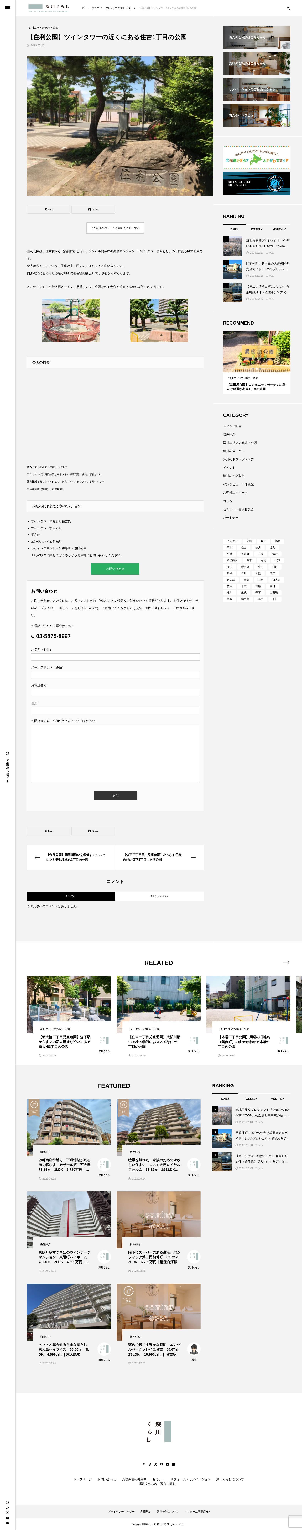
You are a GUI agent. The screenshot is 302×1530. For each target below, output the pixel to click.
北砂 (277, 560)
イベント (229, 467)
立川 (244, 573)
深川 (229, 592)
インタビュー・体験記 (238, 484)
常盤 (258, 573)
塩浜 (272, 547)
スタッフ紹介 (232, 426)
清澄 (275, 553)
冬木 (249, 560)
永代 (244, 592)
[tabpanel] (256, 362)
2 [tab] (257, 369)
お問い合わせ (115, 568)
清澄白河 (232, 560)
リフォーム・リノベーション (190, 1479)
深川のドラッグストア (238, 459)
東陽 (229, 547)
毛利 (263, 560)
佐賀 (229, 586)
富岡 (229, 599)
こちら (66, 555)
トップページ (82, 1479)
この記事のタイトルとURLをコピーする (115, 228)
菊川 (272, 586)
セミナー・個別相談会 (238, 509)
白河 (275, 566)
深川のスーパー (234, 451)
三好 (246, 579)
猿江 (272, 573)
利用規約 (145, 1511)
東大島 (231, 579)
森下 (263, 541)
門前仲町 (232, 541)
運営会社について (168, 1511)
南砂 (260, 599)
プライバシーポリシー (55, 608)
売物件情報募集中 (134, 1479)
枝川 (258, 547)
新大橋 (245, 566)
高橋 (249, 541)
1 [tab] (253, 369)
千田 (275, 599)
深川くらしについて (230, 1479)
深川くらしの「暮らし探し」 (159, 1483)
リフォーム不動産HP (197, 1511)
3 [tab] (260, 369)
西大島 (276, 579)
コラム (270, 252)
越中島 (245, 599)
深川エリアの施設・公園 (240, 442)
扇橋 (229, 573)
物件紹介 (229, 434)
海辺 (229, 566)
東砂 (260, 566)
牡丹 (260, 579)
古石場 (274, 592)
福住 (277, 541)
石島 (260, 553)
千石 (258, 592)
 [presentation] (286, 962)
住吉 (244, 547)
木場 (258, 586)
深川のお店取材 (234, 476)
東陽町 (245, 553)
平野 (229, 553)
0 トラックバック (159, 896)
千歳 (244, 586)
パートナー (230, 517)
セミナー (158, 1479)
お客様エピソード (235, 492)
